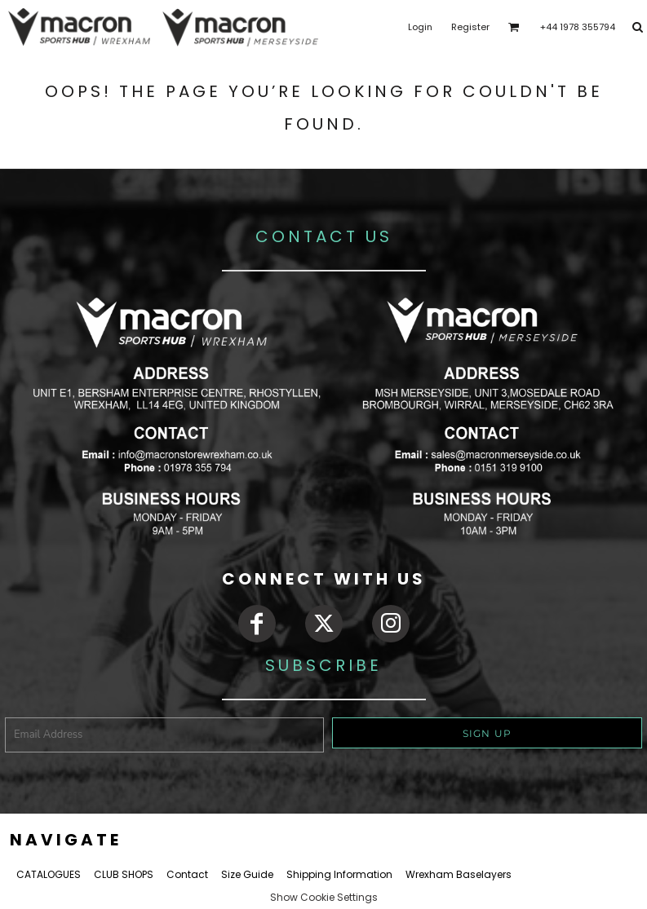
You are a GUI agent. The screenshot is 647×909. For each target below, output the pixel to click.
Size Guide (247, 874)
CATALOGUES (48, 874)
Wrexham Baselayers (458, 874)
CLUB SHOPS (123, 874)
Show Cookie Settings (324, 897)
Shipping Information (339, 874)
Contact (187, 874)
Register (470, 26)
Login (420, 26)
